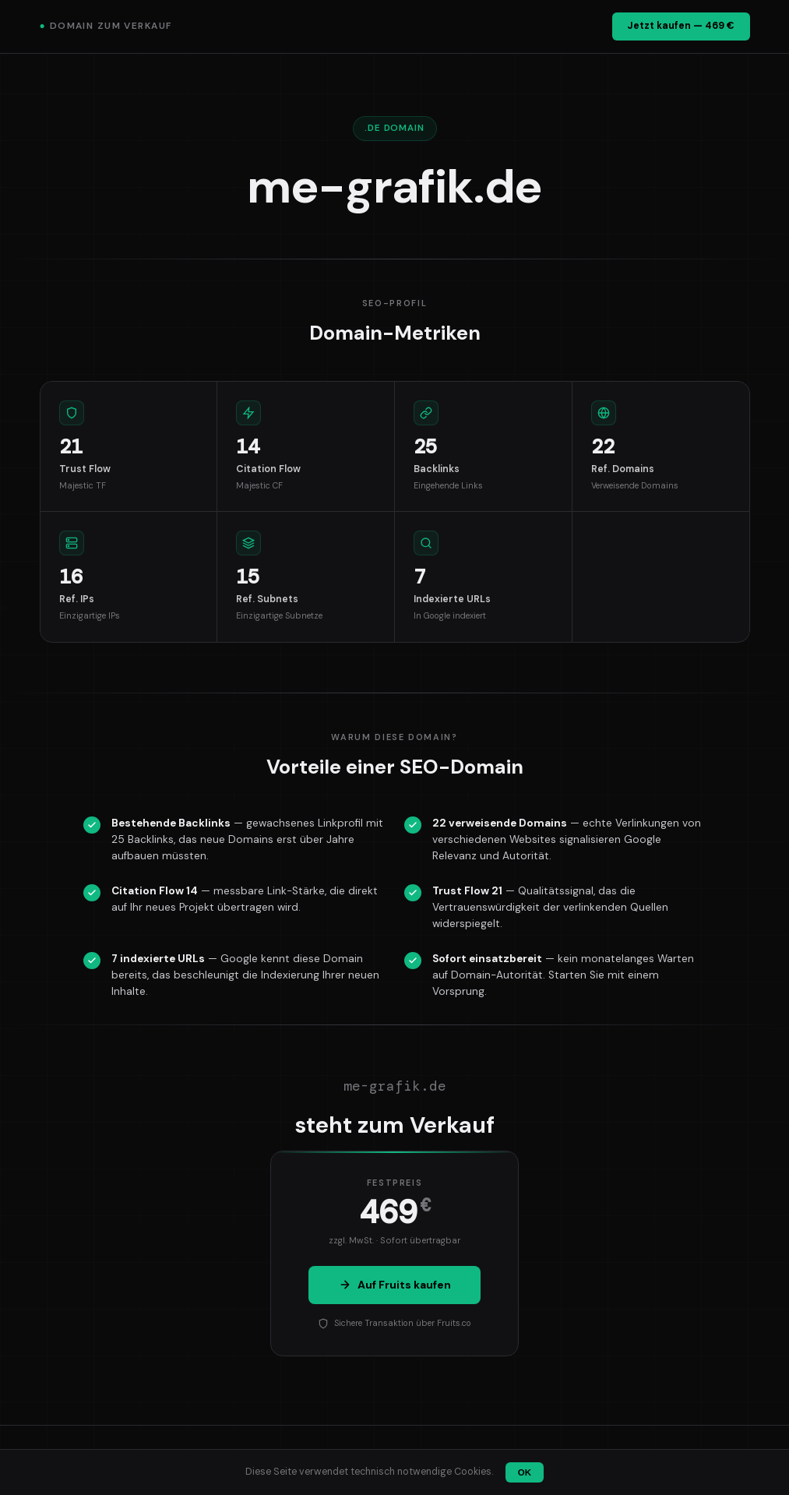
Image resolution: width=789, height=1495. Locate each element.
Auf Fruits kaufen (395, 1285)
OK (524, 1472)
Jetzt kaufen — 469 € (680, 25)
